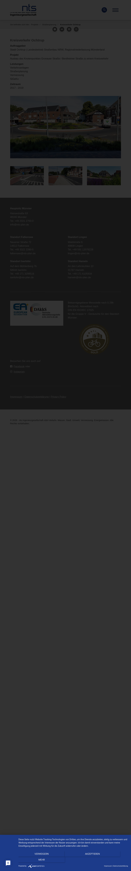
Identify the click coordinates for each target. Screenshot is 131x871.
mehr (111, 860)
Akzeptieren (73, 860)
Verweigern (35, 860)
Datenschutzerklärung (120, 866)
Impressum (108, 866)
